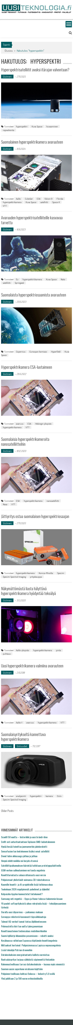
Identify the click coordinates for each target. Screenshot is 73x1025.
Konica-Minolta (46, 573)
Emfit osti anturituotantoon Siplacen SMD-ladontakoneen (28, 842)
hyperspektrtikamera (32, 279)
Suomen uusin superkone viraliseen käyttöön (22, 969)
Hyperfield (55, 351)
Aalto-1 (19, 722)
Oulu (59, 796)
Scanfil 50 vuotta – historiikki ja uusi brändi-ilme (24, 837)
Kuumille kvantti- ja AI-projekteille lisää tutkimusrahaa (27, 884)
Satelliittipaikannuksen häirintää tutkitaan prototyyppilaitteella (31, 865)
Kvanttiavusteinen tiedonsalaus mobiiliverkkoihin (24, 931)
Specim (60, 573)
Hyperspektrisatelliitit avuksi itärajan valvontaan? (35, 69)
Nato (63, 279)
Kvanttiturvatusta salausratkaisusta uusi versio (23, 875)
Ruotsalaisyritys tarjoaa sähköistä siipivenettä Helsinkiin (27, 959)
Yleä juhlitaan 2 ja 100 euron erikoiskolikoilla (22, 978)
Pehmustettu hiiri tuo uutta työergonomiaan (22, 926)
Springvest (19, 282)
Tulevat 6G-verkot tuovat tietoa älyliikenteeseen (23, 921)
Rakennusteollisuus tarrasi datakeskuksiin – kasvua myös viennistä (32, 964)
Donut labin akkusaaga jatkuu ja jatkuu (19, 856)
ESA (38, 198)
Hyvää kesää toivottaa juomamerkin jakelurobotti (24, 846)
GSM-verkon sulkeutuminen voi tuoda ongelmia (23, 870)
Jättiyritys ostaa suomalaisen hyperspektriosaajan (35, 516)
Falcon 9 (48, 198)
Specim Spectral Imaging (14, 576)
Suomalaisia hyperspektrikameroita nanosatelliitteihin (25, 441)
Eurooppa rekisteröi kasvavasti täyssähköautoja (23, 917)
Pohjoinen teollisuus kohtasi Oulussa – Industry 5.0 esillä (28, 974)
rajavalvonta (8, 130)
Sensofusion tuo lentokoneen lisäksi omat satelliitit (25, 851)
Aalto (18, 198)
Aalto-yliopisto (22, 650)
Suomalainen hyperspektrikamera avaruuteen (32, 142)
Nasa (5, 504)
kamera (49, 796)
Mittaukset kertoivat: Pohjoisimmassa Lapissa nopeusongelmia (31, 945)
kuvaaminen (52, 126)
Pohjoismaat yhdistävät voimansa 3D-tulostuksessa (25, 880)
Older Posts (7, 811)
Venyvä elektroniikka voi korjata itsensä (19, 861)
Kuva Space (37, 126)
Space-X (56, 202)
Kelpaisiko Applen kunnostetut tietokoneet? (22, 894)
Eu (17, 279)
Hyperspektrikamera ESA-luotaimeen (26, 367)
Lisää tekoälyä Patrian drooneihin (16, 950)
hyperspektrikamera (12, 202)
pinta (58, 650)
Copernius (20, 351)
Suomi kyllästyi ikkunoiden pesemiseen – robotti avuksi (27, 936)
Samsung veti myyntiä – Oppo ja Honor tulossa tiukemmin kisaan (31, 899)
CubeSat (29, 198)
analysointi (21, 796)
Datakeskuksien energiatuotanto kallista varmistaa (25, 955)
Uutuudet (22, 746)
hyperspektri (21, 126)
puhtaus (7, 653)
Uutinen (7, 76)
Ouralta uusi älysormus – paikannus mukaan (22, 912)
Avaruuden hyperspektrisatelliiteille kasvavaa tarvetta (32, 220)
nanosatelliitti (53, 500)
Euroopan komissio (38, 351)
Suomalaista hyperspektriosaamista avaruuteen (33, 295)
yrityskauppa (36, 576)
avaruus (19, 423)
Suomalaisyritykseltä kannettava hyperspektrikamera (23, 736)
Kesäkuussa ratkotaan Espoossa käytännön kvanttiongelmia (29, 940)
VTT (5, 205)
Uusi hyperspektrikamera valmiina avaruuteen (32, 665)
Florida (60, 198)
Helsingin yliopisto (43, 423)
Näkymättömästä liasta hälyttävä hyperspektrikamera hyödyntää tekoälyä (28, 590)
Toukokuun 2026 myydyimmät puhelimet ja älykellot (25, 889)
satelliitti (44, 202)
